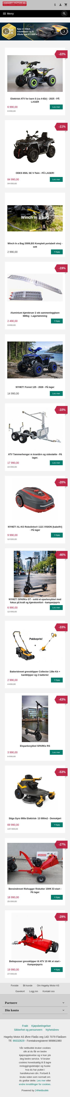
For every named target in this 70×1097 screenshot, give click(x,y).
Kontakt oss (49, 991)
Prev (9, 31)
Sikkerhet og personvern (28, 1029)
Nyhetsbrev (52, 1029)
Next (67, 31)
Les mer (41, 1080)
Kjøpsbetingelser (41, 1025)
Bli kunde (27, 985)
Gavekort (20, 991)
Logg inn (33, 991)
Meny (8, 13)
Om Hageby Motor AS (48, 985)
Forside (14, 985)
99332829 (18, 1040)
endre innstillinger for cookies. (35, 1084)
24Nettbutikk (42, 1090)
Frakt (25, 1025)
